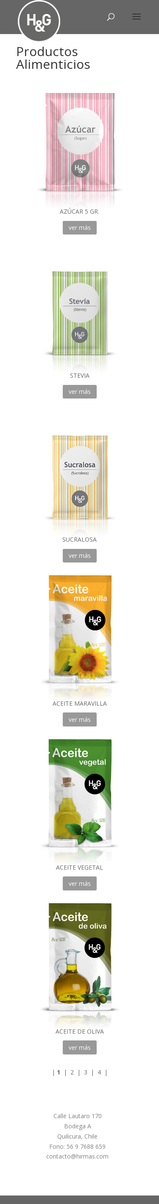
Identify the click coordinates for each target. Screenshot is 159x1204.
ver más (80, 227)
